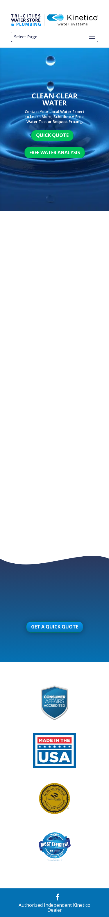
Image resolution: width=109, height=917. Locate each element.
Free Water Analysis (54, 152)
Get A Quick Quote (54, 627)
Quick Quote (52, 135)
